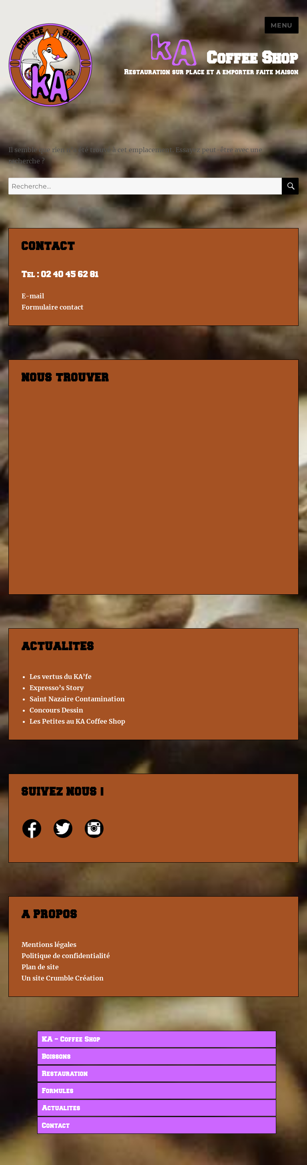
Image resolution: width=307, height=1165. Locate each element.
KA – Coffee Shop (71, 1039)
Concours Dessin (56, 710)
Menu (282, 25)
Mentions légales (49, 945)
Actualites (61, 1108)
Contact (56, 1126)
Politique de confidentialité (66, 956)
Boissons (56, 1057)
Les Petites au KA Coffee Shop (77, 721)
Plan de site (40, 967)
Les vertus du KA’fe (61, 677)
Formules (58, 1091)
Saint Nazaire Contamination (77, 699)
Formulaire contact (53, 307)
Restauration (65, 1074)
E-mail (33, 296)
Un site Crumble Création (63, 978)
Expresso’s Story (57, 688)
